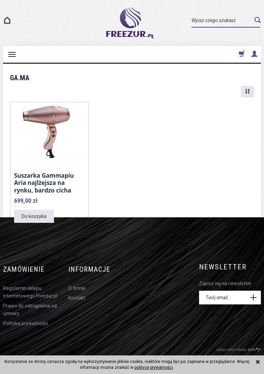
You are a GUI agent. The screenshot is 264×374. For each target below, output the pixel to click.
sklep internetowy (238, 344)
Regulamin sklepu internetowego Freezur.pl (30, 287)
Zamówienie (25, 266)
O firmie (77, 283)
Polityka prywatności (25, 318)
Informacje (91, 266)
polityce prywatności (153, 367)
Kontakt (76, 293)
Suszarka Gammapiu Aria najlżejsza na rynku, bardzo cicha (44, 182)
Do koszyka (34, 215)
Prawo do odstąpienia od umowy (30, 304)
